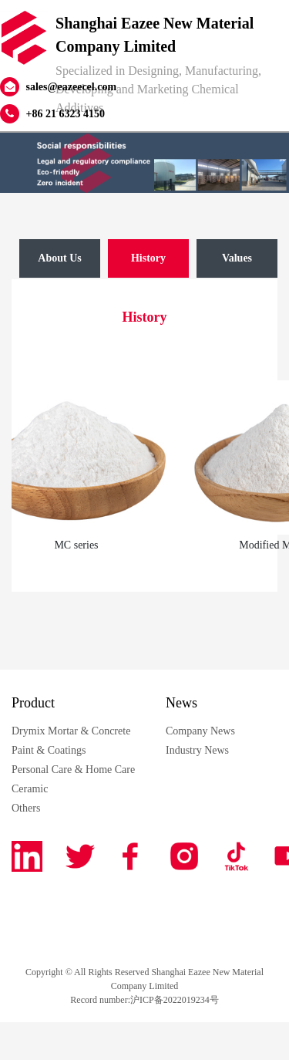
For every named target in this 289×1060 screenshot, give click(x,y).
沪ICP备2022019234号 (174, 999)
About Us (59, 258)
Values (237, 258)
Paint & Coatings (49, 750)
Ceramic (30, 789)
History (148, 258)
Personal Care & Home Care (73, 769)
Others (26, 808)
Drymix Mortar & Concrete (71, 731)
